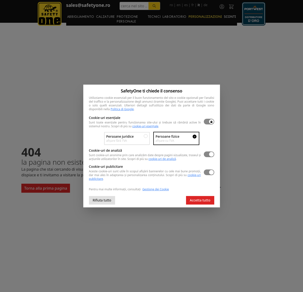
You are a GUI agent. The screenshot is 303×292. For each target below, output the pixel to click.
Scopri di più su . (135, 126)
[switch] (209, 121)
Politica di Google (122, 109)
